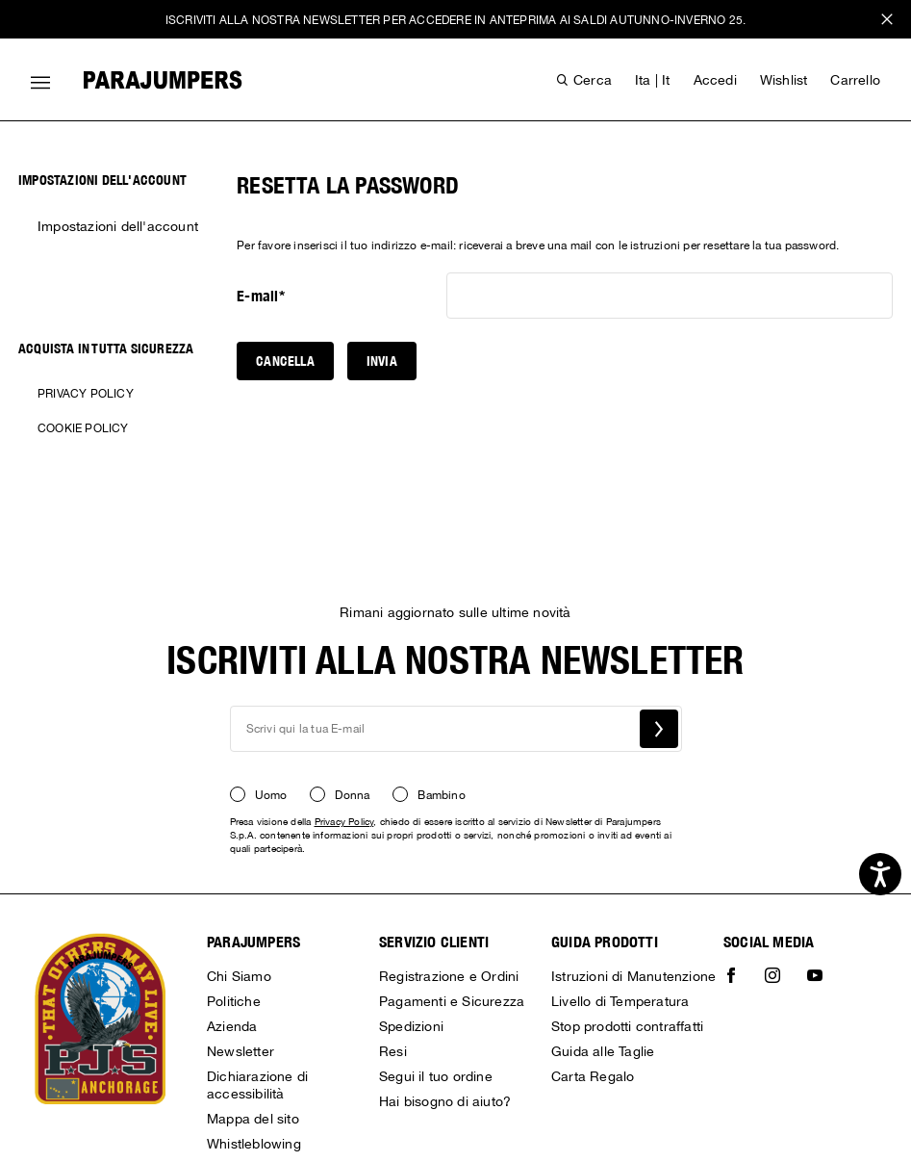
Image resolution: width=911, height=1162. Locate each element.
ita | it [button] (653, 80)
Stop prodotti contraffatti (627, 1026)
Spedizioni (411, 1026)
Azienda (232, 1026)
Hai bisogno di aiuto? (445, 1101)
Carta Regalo (592, 1076)
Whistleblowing (254, 1143)
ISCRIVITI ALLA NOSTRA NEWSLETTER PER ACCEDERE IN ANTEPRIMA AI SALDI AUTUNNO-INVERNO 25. (455, 20)
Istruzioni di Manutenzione (633, 976)
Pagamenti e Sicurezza (451, 1001)
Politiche (234, 1001)
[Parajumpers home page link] (163, 79)
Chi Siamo (239, 976)
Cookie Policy (83, 428)
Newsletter (240, 1051)
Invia (382, 361)
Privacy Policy (86, 393)
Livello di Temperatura (620, 1001)
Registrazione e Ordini (449, 976)
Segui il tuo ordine (436, 1076)
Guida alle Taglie (602, 1051)
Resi (393, 1051)
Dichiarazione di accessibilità (257, 1085)
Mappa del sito (253, 1118)
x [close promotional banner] (887, 22)
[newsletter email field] (456, 729)
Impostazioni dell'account (118, 226)
